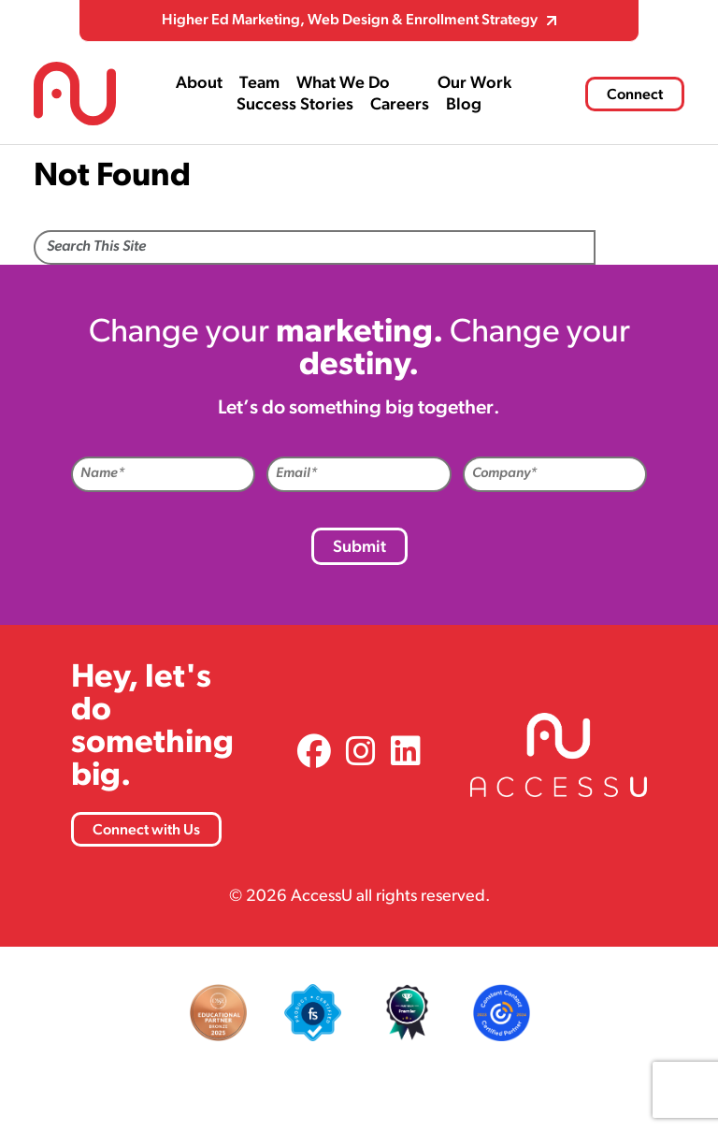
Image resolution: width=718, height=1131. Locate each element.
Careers (399, 105)
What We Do (343, 84)
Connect (635, 95)
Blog (463, 105)
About (199, 84)
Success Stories (295, 105)
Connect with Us (146, 830)
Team (259, 84)
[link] (314, 755)
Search (640, 248)
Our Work (474, 84)
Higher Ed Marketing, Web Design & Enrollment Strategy (350, 20)
